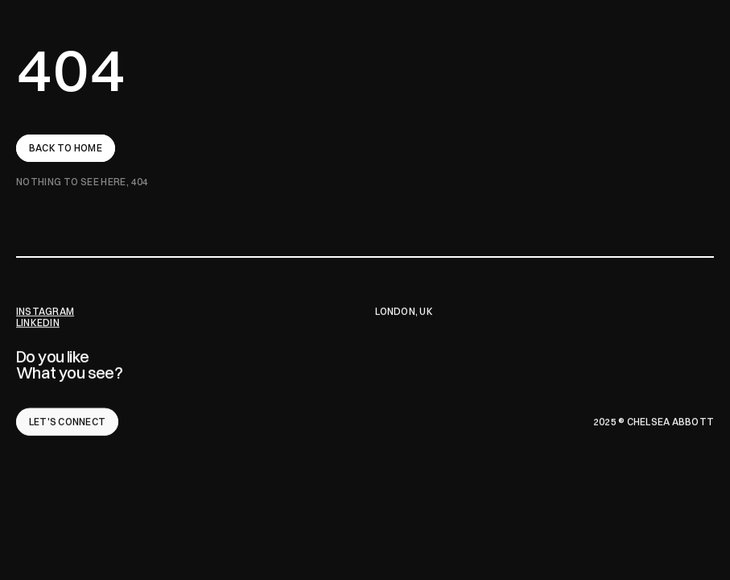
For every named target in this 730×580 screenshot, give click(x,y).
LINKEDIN (38, 323)
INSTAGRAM (45, 311)
